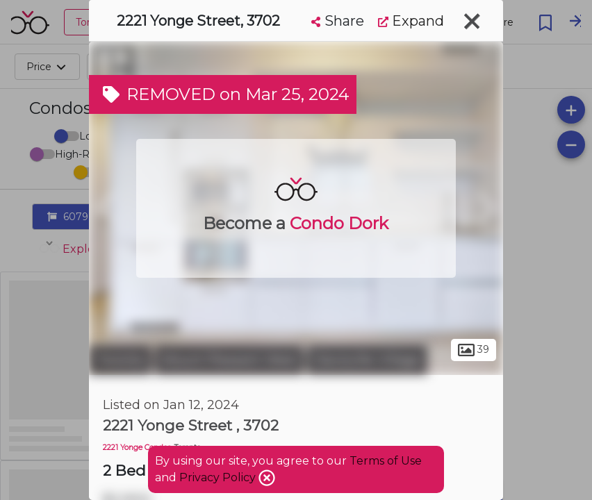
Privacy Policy (218, 477)
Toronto (120, 359)
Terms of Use (386, 460)
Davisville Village (367, 359)
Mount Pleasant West (229, 359)
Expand (411, 20)
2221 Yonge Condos (137, 447)
